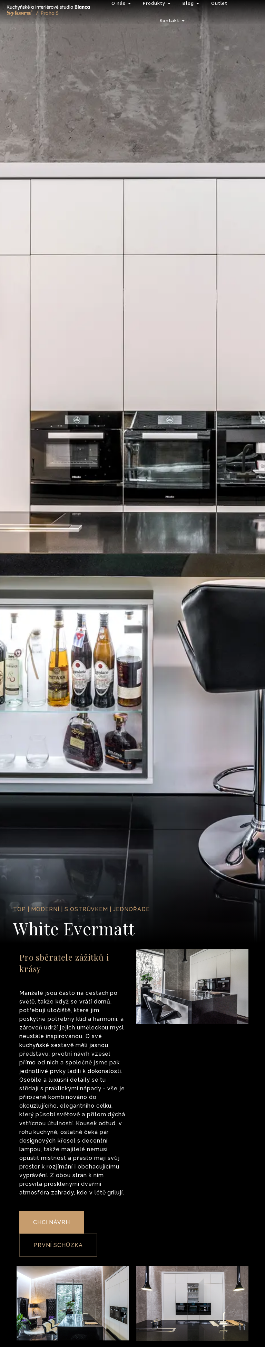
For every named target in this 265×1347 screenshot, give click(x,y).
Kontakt (170, 20)
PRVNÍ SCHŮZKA (58, 1245)
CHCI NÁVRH (51, 1222)
